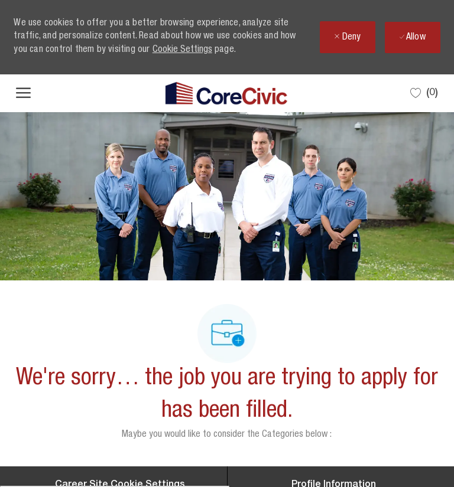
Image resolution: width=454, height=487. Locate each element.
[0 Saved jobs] (424, 93)
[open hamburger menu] (23, 93)
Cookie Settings (182, 50)
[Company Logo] (226, 93)
